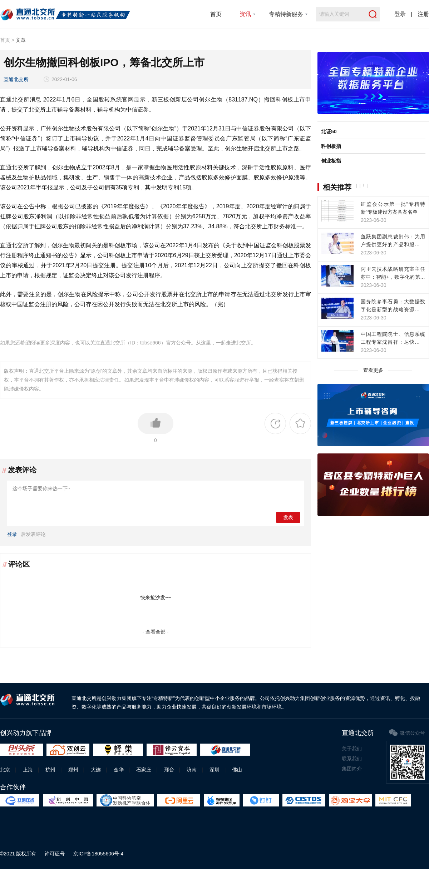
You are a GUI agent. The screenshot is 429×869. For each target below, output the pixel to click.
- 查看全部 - (155, 632)
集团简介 (352, 768)
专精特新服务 (286, 14)
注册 (423, 14)
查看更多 (373, 370)
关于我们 (352, 748)
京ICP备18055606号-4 (98, 853)
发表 (288, 517)
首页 (216, 14)
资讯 (245, 14)
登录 (400, 14)
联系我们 (352, 758)
